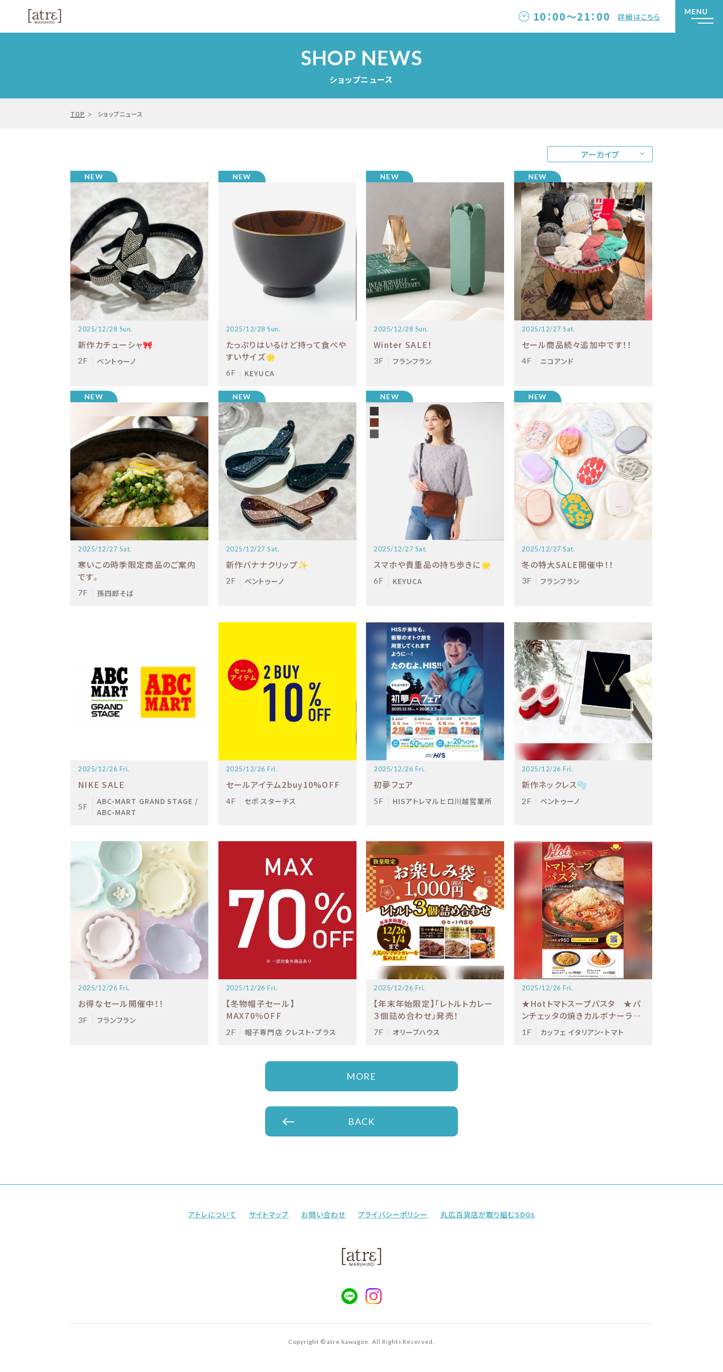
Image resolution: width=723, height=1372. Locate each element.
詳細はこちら (639, 16)
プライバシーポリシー (393, 1214)
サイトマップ (269, 1214)
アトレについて (212, 1214)
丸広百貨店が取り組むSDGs (487, 1214)
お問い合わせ (323, 1214)
